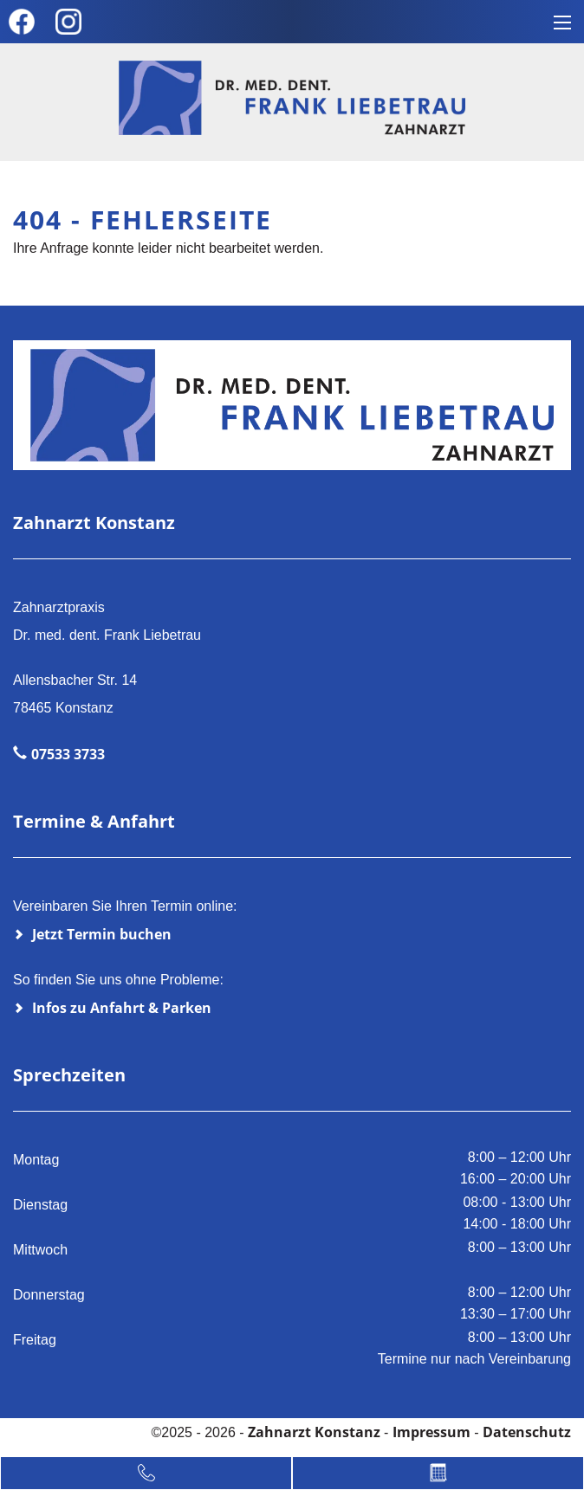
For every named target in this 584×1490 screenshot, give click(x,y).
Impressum (431, 1432)
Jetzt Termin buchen (102, 934)
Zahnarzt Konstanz (316, 1432)
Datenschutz (527, 1432)
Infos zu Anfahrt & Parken (121, 1007)
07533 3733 (68, 754)
